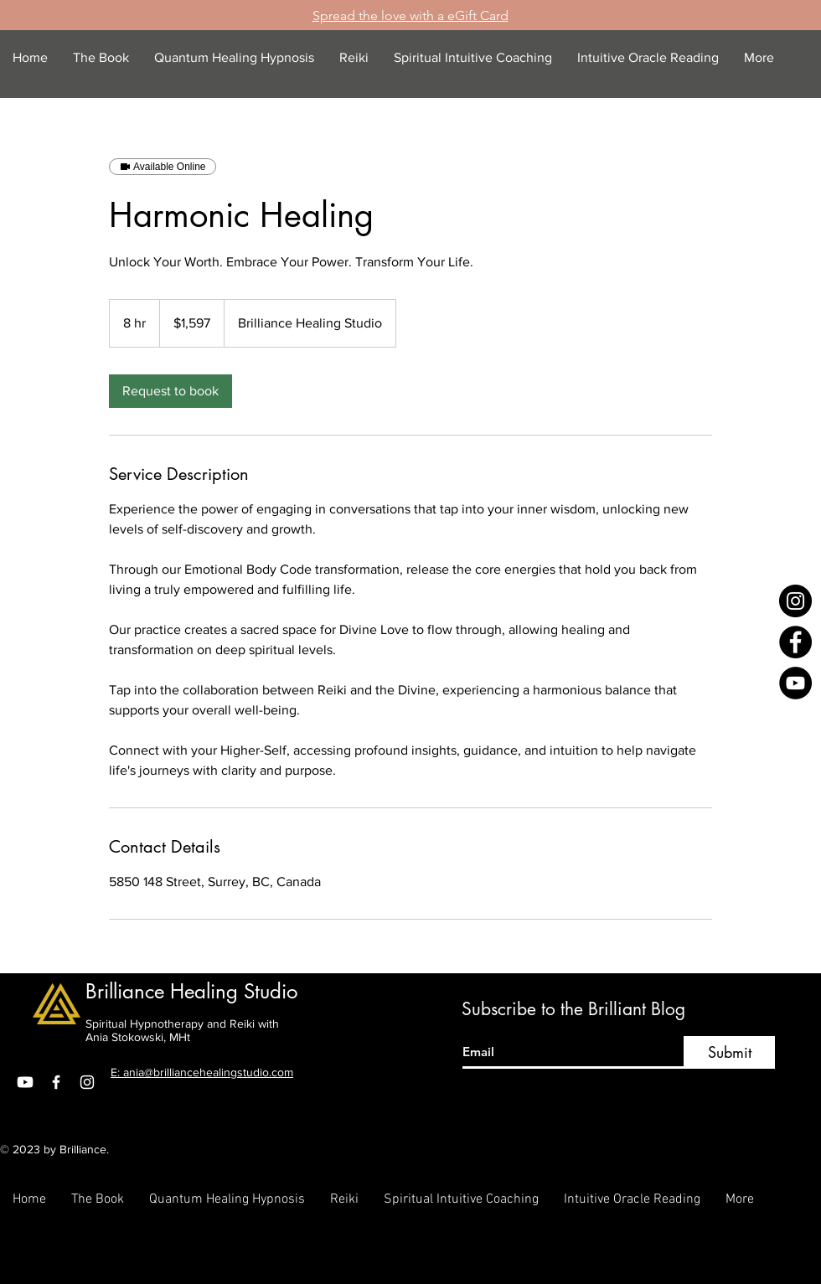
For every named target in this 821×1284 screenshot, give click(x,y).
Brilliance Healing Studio (191, 991)
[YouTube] (795, 683)
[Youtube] (25, 1082)
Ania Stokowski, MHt (137, 1037)
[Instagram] (795, 601)
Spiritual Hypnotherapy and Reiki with (182, 1023)
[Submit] (729, 1052)
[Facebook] (795, 642)
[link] (170, 391)
